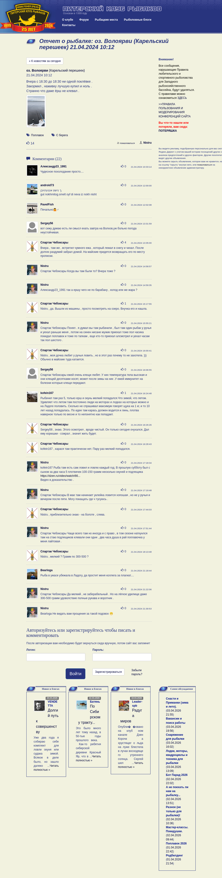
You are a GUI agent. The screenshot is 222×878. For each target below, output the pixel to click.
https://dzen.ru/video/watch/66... (60, 476)
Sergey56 (46, 223)
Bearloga (46, 570)
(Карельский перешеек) (55, 70)
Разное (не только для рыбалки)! (174, 811)
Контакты (68, 25)
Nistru (145, 142)
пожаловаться (126, 143)
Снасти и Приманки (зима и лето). (177, 702)
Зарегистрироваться (108, 672)
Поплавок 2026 (176, 843)
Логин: (31, 649)
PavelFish (47, 204)
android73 (47, 185)
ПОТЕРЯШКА (168, 130)
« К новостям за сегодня (45, 61)
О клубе (67, 19)
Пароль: (98, 649)
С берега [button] (62, 135)
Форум (84, 19)
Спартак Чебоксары (54, 242)
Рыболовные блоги (137, 19)
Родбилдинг (174, 855)
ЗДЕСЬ (182, 98)
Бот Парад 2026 (177, 775)
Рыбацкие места (106, 19)
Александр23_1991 (53, 166)
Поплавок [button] (37, 135)
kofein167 (46, 393)
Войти (75, 673)
